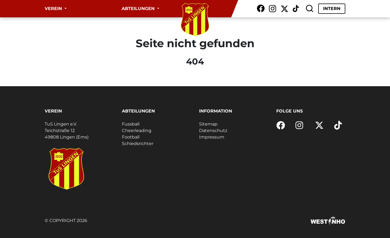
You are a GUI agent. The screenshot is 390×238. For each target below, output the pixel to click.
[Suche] (309, 8)
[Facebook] (261, 8)
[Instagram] (272, 8)
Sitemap (208, 124)
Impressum (211, 137)
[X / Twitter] (284, 8)
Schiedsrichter (137, 143)
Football (130, 137)
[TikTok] (296, 8)
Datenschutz (213, 130)
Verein (54, 8)
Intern (331, 8)
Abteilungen (139, 8)
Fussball (130, 124)
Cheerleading (136, 130)
